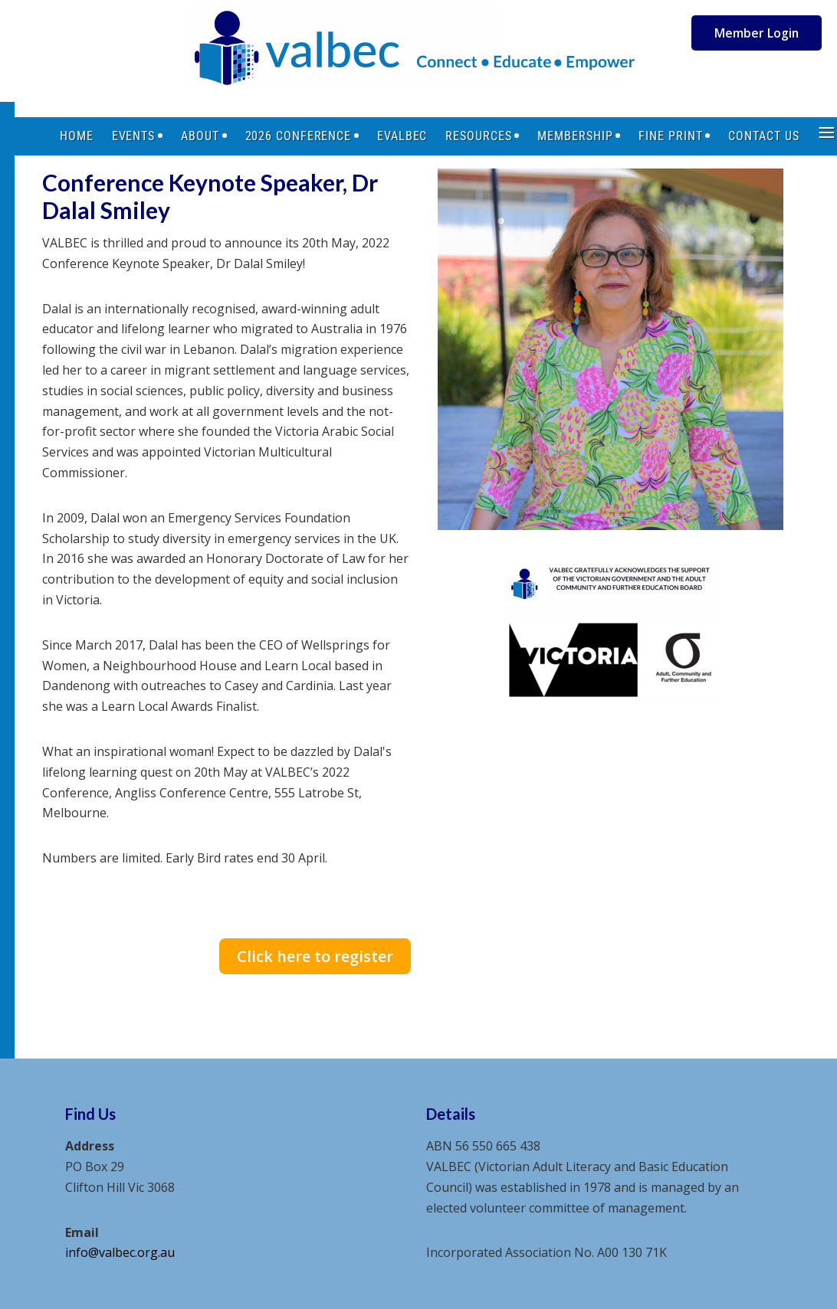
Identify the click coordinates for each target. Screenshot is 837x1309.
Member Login (756, 33)
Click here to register (315, 956)
